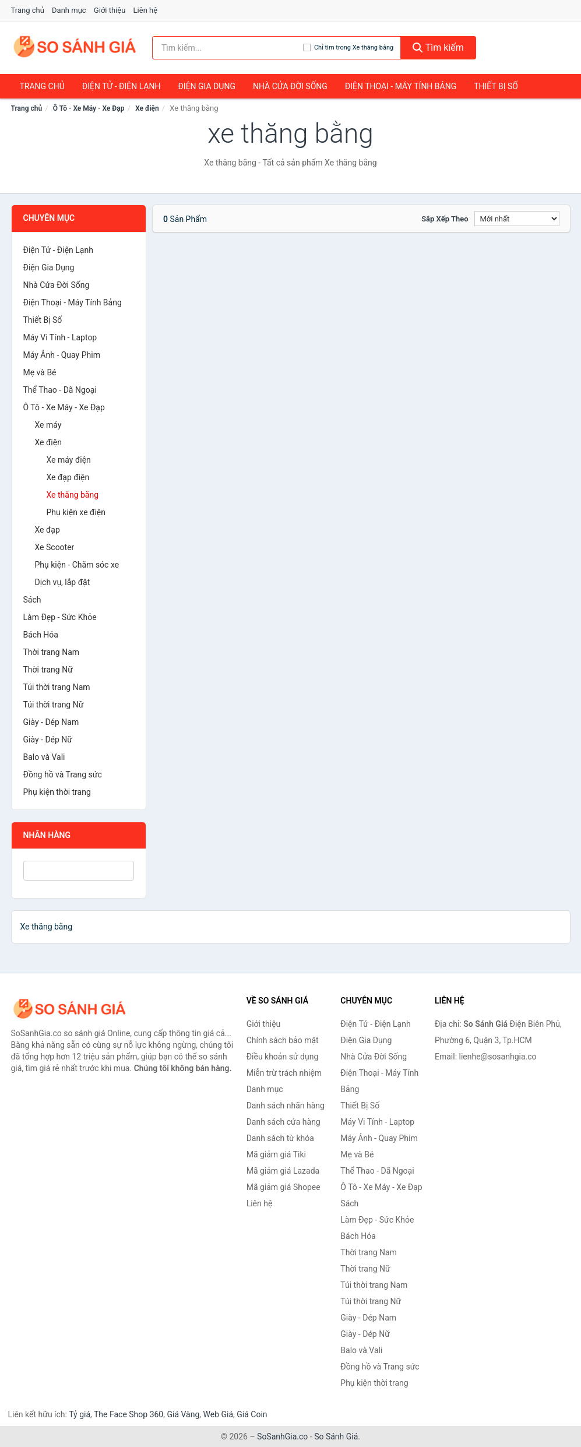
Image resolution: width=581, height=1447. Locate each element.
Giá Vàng (183, 1414)
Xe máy (48, 424)
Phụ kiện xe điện (76, 512)
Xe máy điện (69, 459)
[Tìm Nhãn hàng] (79, 871)
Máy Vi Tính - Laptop (60, 337)
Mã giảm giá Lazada (283, 1170)
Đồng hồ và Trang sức (62, 774)
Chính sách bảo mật (283, 1040)
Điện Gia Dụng (206, 86)
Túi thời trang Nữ (53, 704)
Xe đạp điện (68, 477)
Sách (32, 599)
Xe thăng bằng (73, 494)
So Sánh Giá (336, 1436)
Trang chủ (27, 10)
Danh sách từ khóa (280, 1138)
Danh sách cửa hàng (284, 1121)
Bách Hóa (40, 634)
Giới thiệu (109, 10)
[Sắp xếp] (516, 218)
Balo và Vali (44, 757)
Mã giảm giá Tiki (276, 1154)
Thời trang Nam (51, 652)
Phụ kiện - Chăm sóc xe (77, 564)
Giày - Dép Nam (51, 722)
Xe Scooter (55, 547)
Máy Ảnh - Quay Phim (61, 355)
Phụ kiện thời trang (57, 792)
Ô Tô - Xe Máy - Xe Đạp (89, 108)
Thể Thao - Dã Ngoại (60, 390)
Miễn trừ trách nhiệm (284, 1073)
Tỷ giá (79, 1414)
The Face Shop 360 (128, 1414)
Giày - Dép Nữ (48, 739)
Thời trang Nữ (48, 669)
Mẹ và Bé (40, 372)
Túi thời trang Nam (56, 687)
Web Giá (218, 1414)
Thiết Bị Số (496, 86)
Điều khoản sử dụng (283, 1056)
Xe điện (147, 108)
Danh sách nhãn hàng (286, 1105)
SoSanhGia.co (282, 1436)
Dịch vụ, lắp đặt (62, 582)
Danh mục (69, 10)
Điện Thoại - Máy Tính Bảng (400, 86)
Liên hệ (145, 10)
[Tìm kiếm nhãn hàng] (227, 47)
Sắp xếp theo (444, 218)
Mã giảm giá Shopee (284, 1187)
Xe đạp (47, 529)
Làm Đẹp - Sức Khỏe (60, 617)
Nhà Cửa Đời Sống (290, 86)
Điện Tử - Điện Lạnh (121, 86)
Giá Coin (252, 1414)
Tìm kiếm (438, 47)
